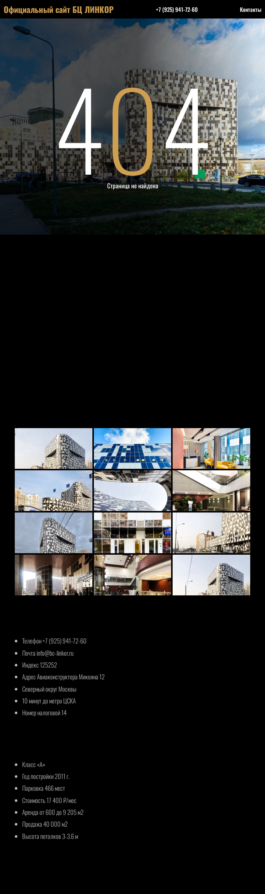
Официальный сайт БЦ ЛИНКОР (59, 9)
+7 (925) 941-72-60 (177, 9)
